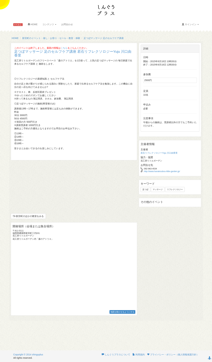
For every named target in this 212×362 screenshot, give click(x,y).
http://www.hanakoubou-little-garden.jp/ (162, 171)
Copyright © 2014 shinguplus (28, 354)
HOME (33, 24)
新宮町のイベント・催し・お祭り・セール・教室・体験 (51, 38)
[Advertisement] (74, 187)
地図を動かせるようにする (122, 312)
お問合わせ (67, 24)
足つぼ (145, 189)
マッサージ (158, 189)
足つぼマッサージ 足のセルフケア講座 (104, 38)
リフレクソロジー (175, 189)
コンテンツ (49, 24)
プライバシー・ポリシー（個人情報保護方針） (173, 354)
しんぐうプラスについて (116, 354)
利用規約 (138, 354)
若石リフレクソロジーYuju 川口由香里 (159, 153)
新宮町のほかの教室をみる (28, 216)
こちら (64, 48)
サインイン (190, 24)
